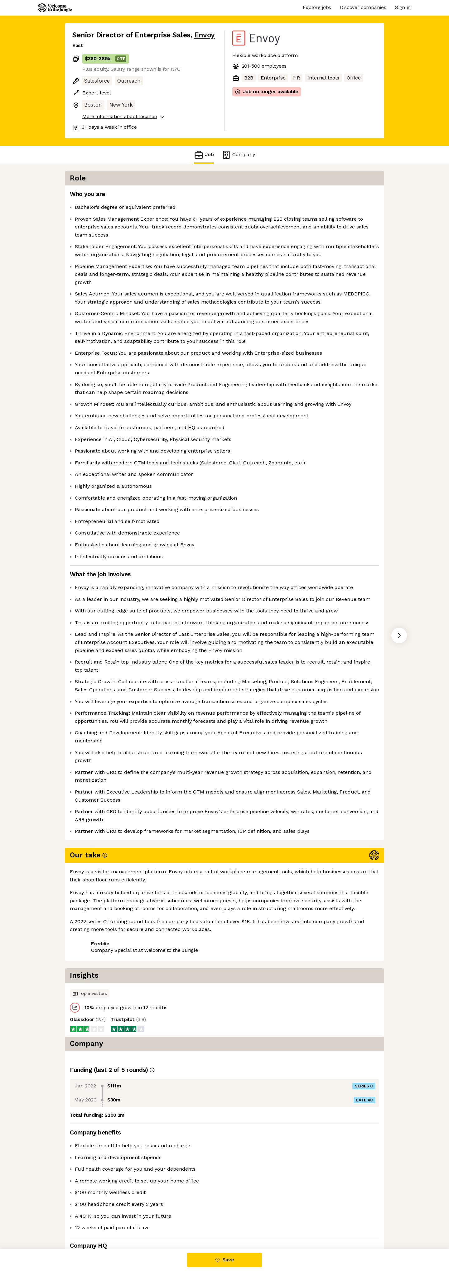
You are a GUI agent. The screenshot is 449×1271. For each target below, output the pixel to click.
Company (238, 155)
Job (204, 155)
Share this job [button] (89, 1222)
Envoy (204, 35)
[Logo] (55, 7)
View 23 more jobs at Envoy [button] (149, 1222)
